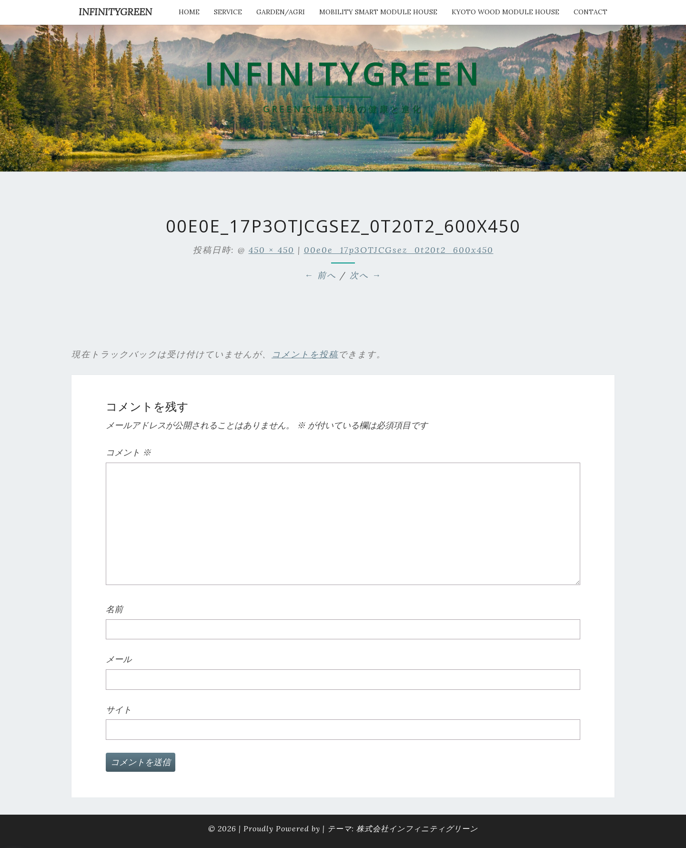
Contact (590, 12)
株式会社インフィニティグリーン (417, 828)
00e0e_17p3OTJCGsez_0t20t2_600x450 (399, 249)
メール (118, 659)
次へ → (366, 275)
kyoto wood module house (505, 12)
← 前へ (320, 275)
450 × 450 (271, 249)
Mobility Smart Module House (378, 12)
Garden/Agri (280, 12)
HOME (189, 12)
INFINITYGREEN (115, 12)
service (228, 12)
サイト (118, 709)
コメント (128, 452)
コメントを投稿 (305, 354)
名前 (114, 609)
